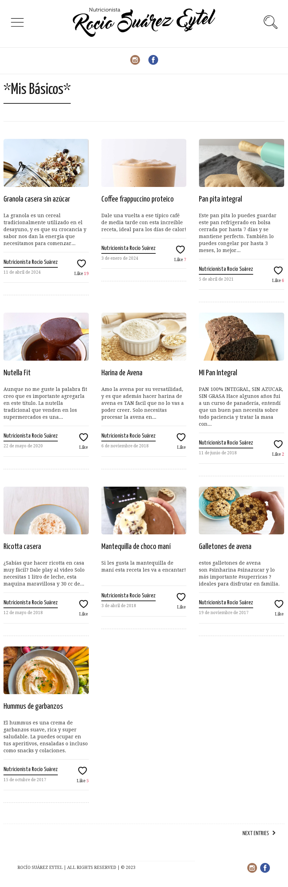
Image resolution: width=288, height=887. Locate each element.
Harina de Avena (121, 373)
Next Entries (255, 834)
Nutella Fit (17, 373)
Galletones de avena (225, 547)
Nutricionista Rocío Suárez (30, 262)
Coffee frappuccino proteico (137, 199)
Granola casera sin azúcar (36, 199)
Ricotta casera (22, 547)
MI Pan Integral (218, 373)
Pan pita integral (220, 199)
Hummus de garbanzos (33, 706)
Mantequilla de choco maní (136, 547)
